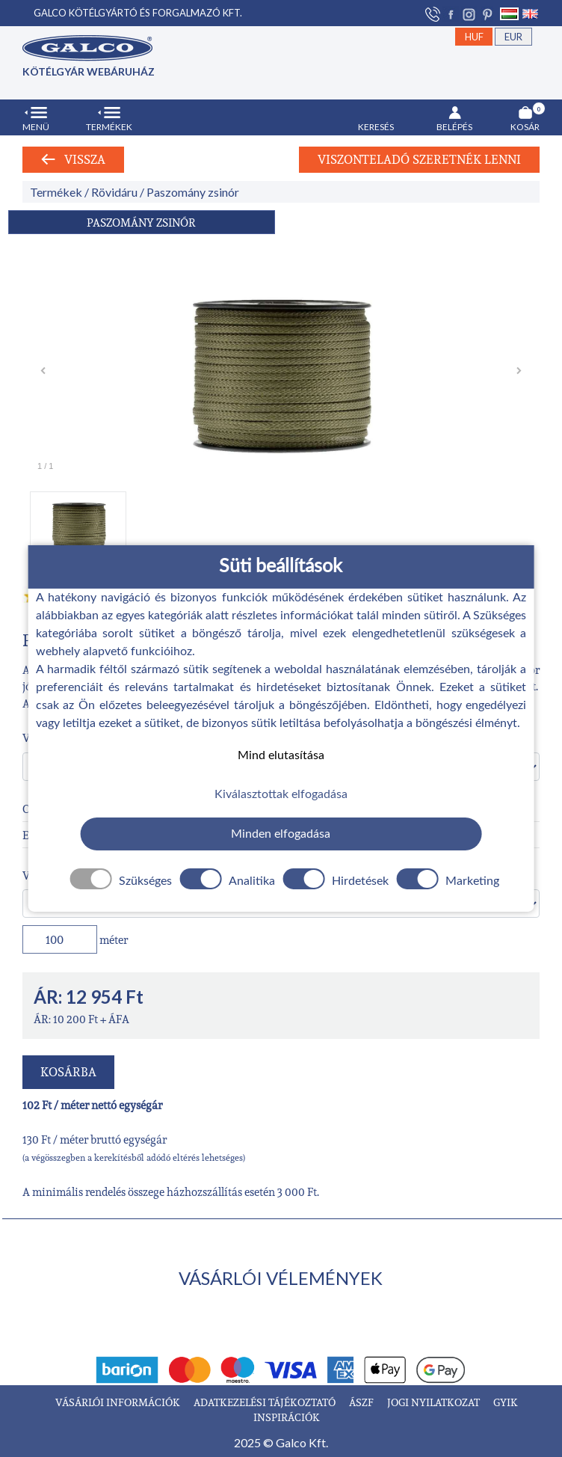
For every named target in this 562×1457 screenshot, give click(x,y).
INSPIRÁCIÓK (286, 1417)
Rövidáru (114, 192)
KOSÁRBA (68, 1072)
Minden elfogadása (280, 834)
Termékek (56, 192)
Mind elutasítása (281, 755)
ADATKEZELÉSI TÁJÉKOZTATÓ (266, 1402)
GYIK (505, 1402)
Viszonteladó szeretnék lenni (419, 159)
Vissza (73, 159)
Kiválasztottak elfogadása (281, 794)
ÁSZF (362, 1402)
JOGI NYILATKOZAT (434, 1402)
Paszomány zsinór (192, 192)
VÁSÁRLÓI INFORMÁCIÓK (118, 1402)
